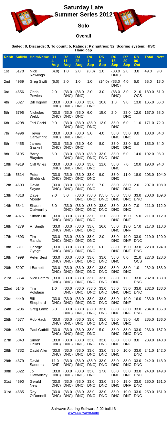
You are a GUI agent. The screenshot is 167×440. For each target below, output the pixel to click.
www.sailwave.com (83, 412)
